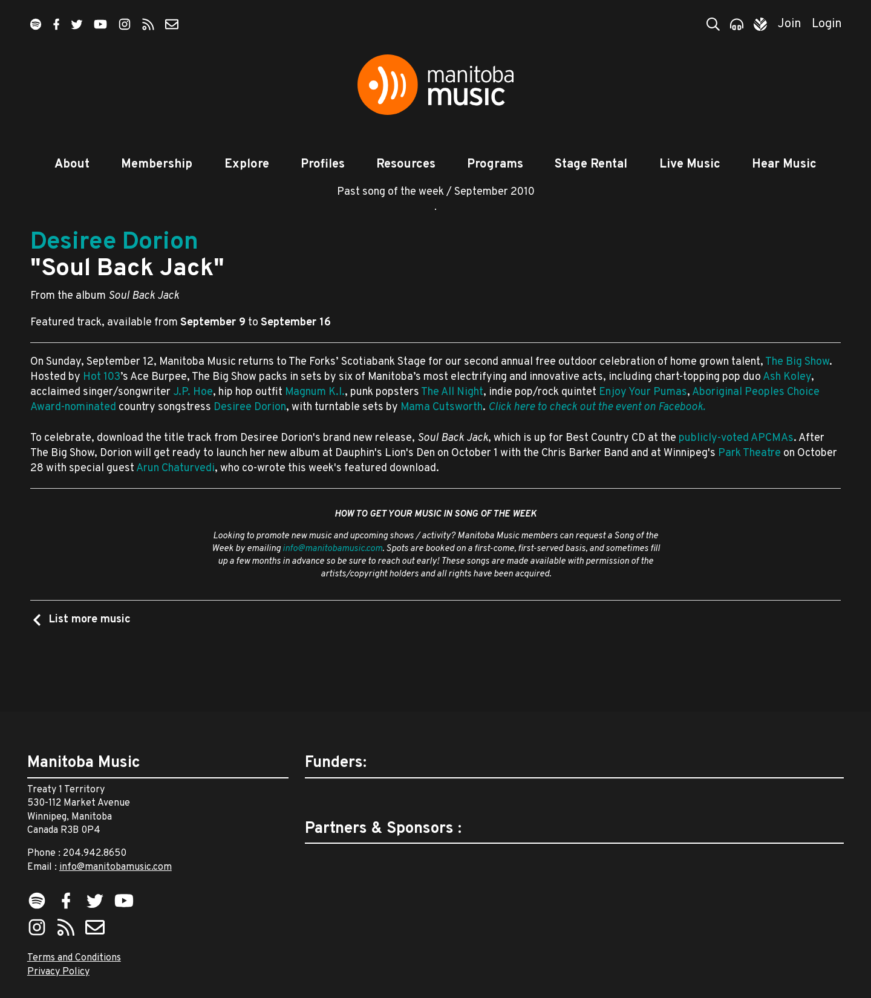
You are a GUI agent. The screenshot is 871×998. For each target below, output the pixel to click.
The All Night (452, 421)
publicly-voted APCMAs (736, 467)
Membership (156, 164)
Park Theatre (749, 482)
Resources (406, 164)
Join (789, 24)
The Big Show (797, 390)
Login (827, 24)
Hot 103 (101, 406)
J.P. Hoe (193, 421)
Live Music (689, 164)
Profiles (323, 164)
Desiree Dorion (114, 271)
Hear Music (784, 164)
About (72, 164)
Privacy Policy (58, 972)
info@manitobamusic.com (332, 577)
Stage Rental (591, 164)
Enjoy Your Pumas (643, 421)
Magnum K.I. (315, 421)
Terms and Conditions (74, 959)
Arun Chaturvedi (175, 497)
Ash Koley (787, 406)
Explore (246, 164)
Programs (495, 164)
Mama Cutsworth (441, 436)
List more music (88, 648)
